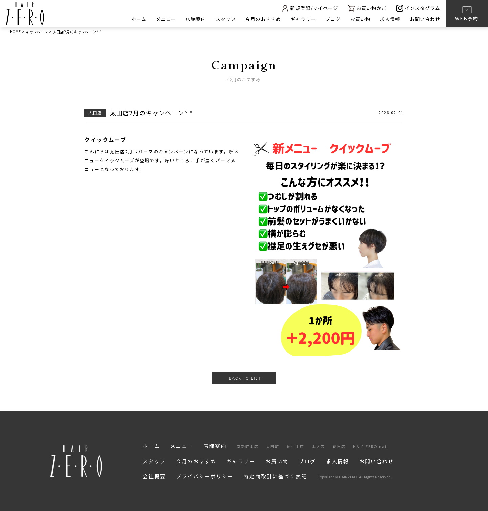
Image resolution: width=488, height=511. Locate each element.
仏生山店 (295, 446)
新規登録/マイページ (310, 8)
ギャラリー (303, 19)
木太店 (318, 446)
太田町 (272, 446)
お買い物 (360, 19)
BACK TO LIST (245, 378)
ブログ (333, 19)
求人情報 (390, 19)
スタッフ (226, 19)
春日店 (339, 446)
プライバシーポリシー (204, 476)
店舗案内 (196, 19)
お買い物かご (367, 8)
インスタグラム (418, 8)
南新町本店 (248, 446)
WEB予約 (467, 13)
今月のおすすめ (263, 19)
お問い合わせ (425, 19)
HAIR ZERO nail (370, 446)
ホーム (138, 19)
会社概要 (154, 476)
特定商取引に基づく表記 (275, 476)
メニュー (166, 19)
